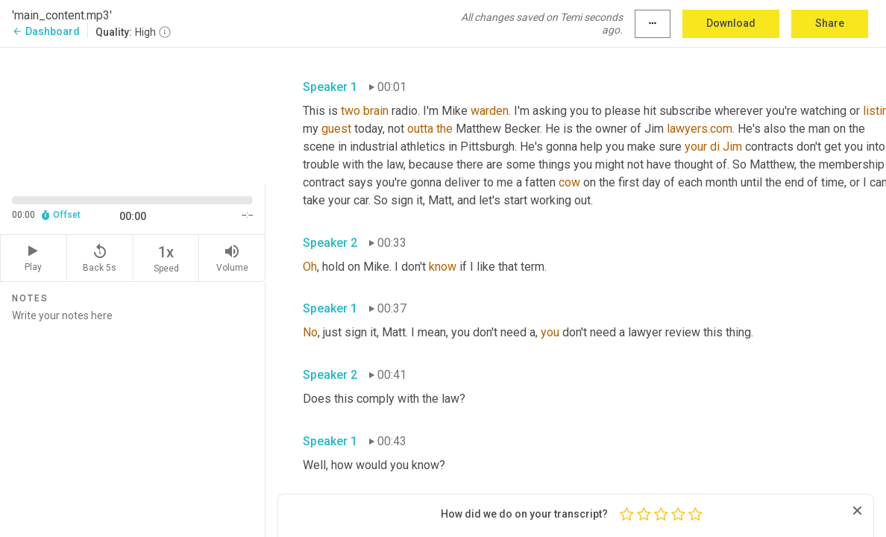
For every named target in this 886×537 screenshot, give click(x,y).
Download (730, 23)
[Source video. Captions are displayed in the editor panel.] (133, 114)
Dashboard (46, 31)
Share (829, 23)
